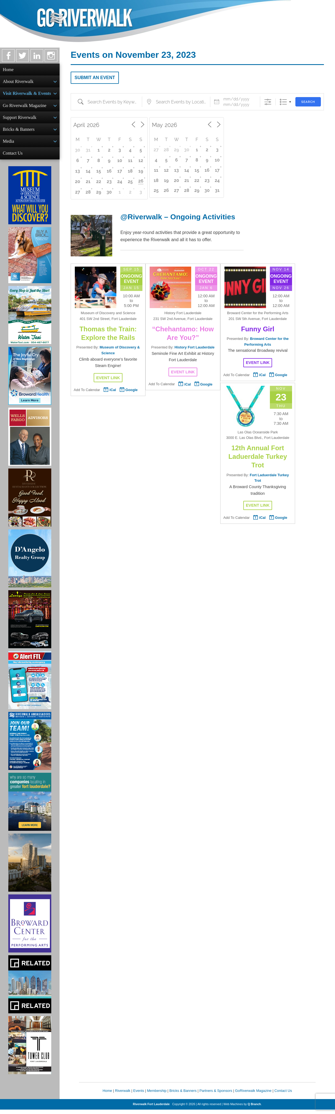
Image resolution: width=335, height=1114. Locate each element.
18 (130, 171)
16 (109, 171)
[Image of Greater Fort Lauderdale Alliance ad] (30, 806)
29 (98, 192)
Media (8, 144)
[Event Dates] (238, 99)
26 (141, 181)
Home (8, 69)
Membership (156, 1095)
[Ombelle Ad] (30, 867)
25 (130, 181)
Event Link (108, 378)
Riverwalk (122, 1095)
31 (88, 150)
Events (138, 1095)
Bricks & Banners (19, 132)
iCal (112, 390)
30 (77, 150)
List (283, 101)
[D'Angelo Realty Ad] (30, 562)
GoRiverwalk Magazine (253, 1095)
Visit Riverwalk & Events (27, 94)
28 (88, 192)
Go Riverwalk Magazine (24, 107)
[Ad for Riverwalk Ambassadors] (30, 745)
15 (98, 171)
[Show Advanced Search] (267, 101)
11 (130, 160)
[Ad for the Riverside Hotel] (30, 502)
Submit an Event (95, 77)
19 (140, 171)
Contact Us (13, 157)
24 (119, 181)
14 (88, 171)
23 (109, 181)
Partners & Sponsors (216, 1095)
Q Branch (254, 1108)
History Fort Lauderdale (194, 347)
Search (308, 102)
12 (141, 160)
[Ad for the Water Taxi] (30, 319)
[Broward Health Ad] (30, 380)
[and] (238, 104)
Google (132, 390)
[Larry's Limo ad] (30, 623)
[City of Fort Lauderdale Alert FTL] (30, 684)
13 (77, 171)
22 (98, 181)
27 (77, 192)
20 (77, 181)
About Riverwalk (18, 82)
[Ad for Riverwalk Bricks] (30, 259)
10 (119, 160)
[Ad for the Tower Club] (30, 1049)
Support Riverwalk (19, 119)
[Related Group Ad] (30, 988)
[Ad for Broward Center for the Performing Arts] (30, 927)
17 (119, 171)
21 (88, 181)
